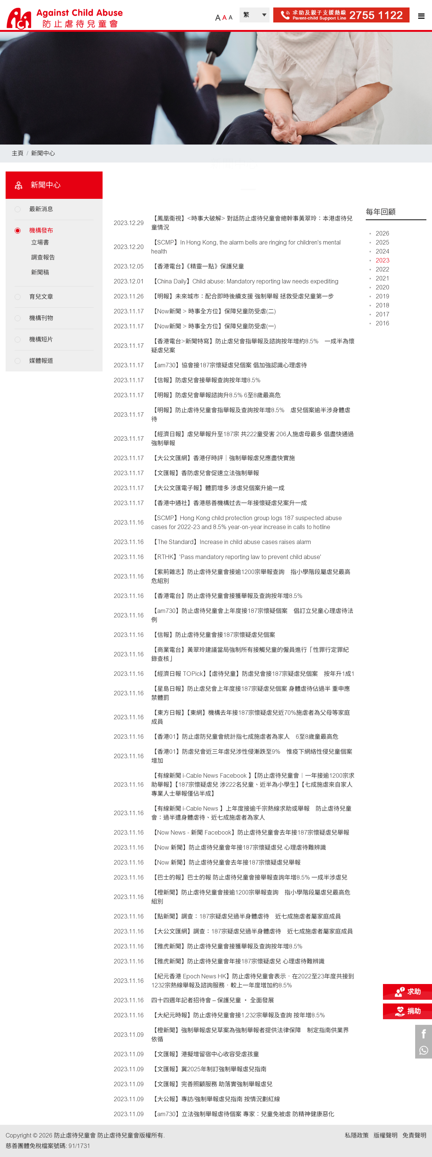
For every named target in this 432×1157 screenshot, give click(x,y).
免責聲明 (414, 1135)
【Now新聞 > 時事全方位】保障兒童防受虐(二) (213, 311)
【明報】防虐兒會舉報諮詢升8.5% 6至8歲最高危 (216, 395)
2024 (379, 251)
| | (255, 14)
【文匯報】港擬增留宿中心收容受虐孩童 (205, 1054)
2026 (379, 233)
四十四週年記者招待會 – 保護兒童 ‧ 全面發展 (212, 1000)
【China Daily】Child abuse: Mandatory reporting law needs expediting (244, 281)
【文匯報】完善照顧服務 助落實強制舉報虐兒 (212, 1084)
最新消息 (41, 209)
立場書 (40, 242)
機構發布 (41, 230)
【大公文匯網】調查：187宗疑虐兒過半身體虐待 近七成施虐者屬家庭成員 (252, 931)
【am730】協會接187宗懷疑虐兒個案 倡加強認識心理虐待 (229, 365)
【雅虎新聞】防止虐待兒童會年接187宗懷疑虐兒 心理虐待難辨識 (238, 961)
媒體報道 (41, 361)
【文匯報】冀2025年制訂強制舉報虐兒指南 (209, 1069)
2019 (379, 296)
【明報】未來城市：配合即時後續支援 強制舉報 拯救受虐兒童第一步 (242, 296)
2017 (379, 314)
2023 (379, 260)
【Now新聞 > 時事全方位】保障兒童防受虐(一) (213, 326)
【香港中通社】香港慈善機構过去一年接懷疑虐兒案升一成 (229, 503)
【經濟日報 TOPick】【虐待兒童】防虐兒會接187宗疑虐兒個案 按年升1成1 (253, 674)
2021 (379, 278)
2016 (379, 323)
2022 (379, 269)
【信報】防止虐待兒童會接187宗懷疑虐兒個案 (213, 635)
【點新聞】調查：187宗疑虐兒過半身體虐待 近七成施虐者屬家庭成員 (246, 916)
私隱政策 (357, 1135)
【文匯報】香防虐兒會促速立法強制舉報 (205, 473)
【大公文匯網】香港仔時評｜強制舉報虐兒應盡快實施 (223, 458)
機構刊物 (41, 318)
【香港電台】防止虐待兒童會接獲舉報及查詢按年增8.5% (226, 596)
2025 (379, 242)
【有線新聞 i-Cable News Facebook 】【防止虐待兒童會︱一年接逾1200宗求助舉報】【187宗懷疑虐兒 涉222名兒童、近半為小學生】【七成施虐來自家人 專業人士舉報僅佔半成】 (253, 784)
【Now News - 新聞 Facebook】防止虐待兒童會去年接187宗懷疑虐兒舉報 (250, 832)
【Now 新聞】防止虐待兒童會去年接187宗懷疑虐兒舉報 (226, 862)
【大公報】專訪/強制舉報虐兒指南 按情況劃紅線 (215, 1099)
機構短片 (41, 339)
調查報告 (43, 257)
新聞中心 (43, 153)
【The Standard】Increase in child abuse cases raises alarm (231, 542)
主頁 (18, 153)
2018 (379, 305)
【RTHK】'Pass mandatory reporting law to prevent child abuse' (236, 557)
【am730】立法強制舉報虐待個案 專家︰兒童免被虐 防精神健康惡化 (242, 1114)
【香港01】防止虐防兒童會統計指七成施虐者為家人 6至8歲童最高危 (244, 737)
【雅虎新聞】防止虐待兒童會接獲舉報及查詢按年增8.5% (226, 946)
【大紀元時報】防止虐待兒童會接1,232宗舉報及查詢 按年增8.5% (238, 1015)
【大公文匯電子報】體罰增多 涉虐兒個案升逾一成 (218, 488)
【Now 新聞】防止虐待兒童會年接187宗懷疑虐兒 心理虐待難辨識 (238, 847)
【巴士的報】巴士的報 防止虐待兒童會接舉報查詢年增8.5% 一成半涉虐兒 (249, 877)
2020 (379, 287)
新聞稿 (40, 272)
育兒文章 (41, 297)
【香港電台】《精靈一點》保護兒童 (197, 266)
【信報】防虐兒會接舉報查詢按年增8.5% (206, 380)
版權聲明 (386, 1135)
